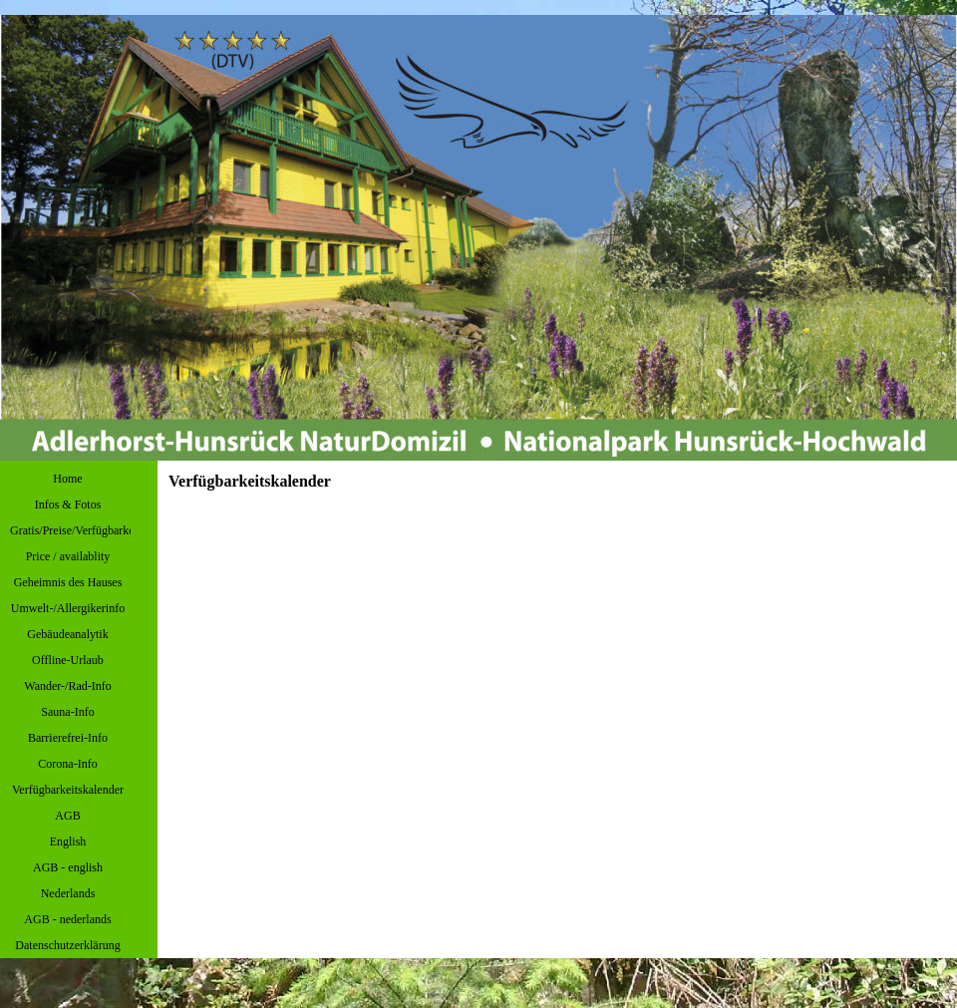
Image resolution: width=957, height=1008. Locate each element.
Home (67, 479)
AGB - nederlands (67, 919)
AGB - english (68, 867)
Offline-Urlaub (68, 660)
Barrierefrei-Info (68, 738)
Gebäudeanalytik (67, 634)
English (68, 841)
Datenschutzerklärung (67, 945)
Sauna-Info (67, 712)
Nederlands (68, 893)
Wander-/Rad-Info (67, 686)
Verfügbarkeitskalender (68, 790)
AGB (67, 816)
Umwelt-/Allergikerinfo (68, 608)
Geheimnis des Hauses (68, 582)
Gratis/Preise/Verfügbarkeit (75, 530)
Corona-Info (67, 764)
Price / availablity (68, 556)
